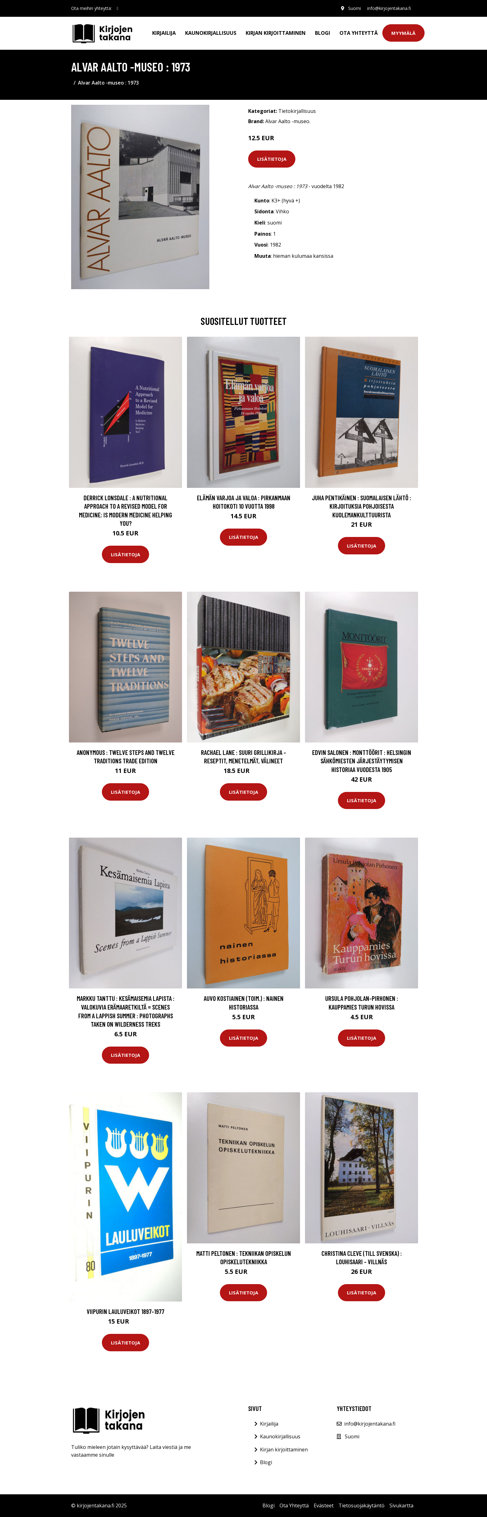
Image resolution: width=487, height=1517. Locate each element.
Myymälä (403, 33)
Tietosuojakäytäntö (362, 1505)
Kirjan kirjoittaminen (276, 33)
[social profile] (117, 8)
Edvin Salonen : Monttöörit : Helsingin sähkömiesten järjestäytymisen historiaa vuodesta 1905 (361, 760)
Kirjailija (164, 33)
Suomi (354, 8)
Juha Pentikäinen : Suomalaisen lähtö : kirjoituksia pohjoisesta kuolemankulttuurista (361, 506)
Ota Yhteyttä (358, 33)
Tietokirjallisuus (297, 111)
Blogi (322, 33)
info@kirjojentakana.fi (389, 8)
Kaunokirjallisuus (210, 33)
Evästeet (324, 1505)
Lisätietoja (271, 159)
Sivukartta (401, 1505)
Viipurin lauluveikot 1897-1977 (125, 1311)
